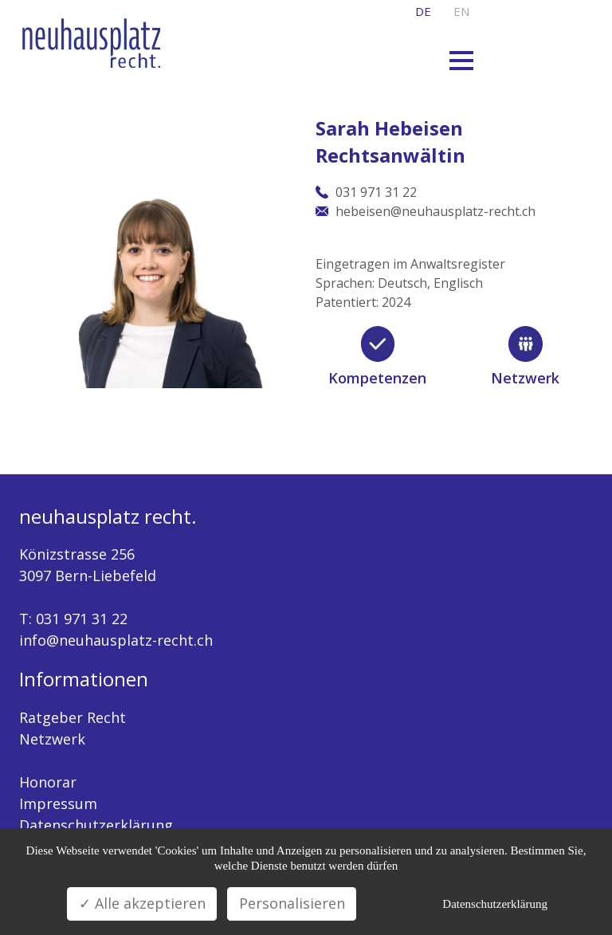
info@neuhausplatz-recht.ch (116, 640)
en (461, 11)
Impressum (58, 803)
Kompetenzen (377, 377)
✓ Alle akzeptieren (142, 903)
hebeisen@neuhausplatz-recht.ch (435, 211)
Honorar (47, 782)
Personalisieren (292, 903)
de (423, 11)
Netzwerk (525, 377)
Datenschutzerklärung (96, 825)
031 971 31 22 (82, 618)
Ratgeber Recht (72, 717)
